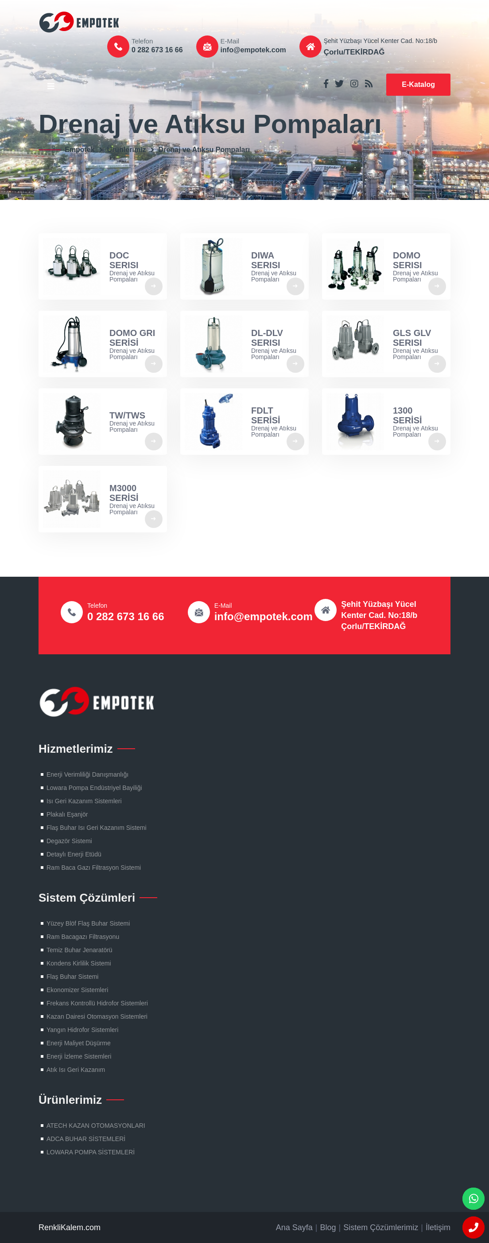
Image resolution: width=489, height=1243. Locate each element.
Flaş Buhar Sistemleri (83, 22)
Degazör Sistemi (69, 840)
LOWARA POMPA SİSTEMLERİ (91, 1152)
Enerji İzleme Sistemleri (79, 1056)
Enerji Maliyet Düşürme (79, 1043)
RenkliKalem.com (70, 1227)
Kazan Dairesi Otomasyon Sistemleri (97, 1016)
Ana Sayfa (294, 1227)
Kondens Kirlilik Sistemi (79, 963)
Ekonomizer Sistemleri (77, 989)
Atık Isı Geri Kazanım (76, 1069)
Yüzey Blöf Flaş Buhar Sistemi (88, 923)
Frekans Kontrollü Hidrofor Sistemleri (97, 1003)
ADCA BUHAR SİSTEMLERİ (86, 1138)
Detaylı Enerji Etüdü (74, 854)
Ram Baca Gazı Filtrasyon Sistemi (94, 867)
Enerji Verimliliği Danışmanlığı (87, 774)
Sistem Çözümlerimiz (380, 1227)
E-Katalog (418, 84)
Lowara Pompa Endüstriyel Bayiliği (94, 787)
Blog (328, 1227)
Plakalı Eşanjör (67, 814)
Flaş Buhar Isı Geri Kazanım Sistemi (97, 827)
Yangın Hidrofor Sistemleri (82, 1029)
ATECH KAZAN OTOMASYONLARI (96, 1125)
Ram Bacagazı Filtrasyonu (83, 936)
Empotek (80, 149)
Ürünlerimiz (126, 149)
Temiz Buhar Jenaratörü (80, 950)
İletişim (438, 1227)
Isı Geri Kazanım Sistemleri (84, 801)
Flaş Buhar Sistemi (72, 976)
